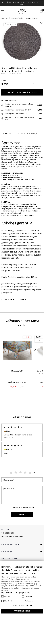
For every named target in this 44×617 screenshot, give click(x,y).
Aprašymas (7, 133)
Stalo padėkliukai (17, 18)
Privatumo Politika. (27, 573)
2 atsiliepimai (29, 71)
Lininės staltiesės (32, 18)
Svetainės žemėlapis (10, 558)
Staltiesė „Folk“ (17, 371)
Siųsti (22, 514)
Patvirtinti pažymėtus (22, 605)
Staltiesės (4, 18)
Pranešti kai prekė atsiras (22, 92)
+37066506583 (9, 533)
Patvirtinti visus (22, 611)
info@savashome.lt (16, 536)
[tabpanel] (22, 42)
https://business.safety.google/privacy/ (16, 592)
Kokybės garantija (27, 133)
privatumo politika (27, 507)
